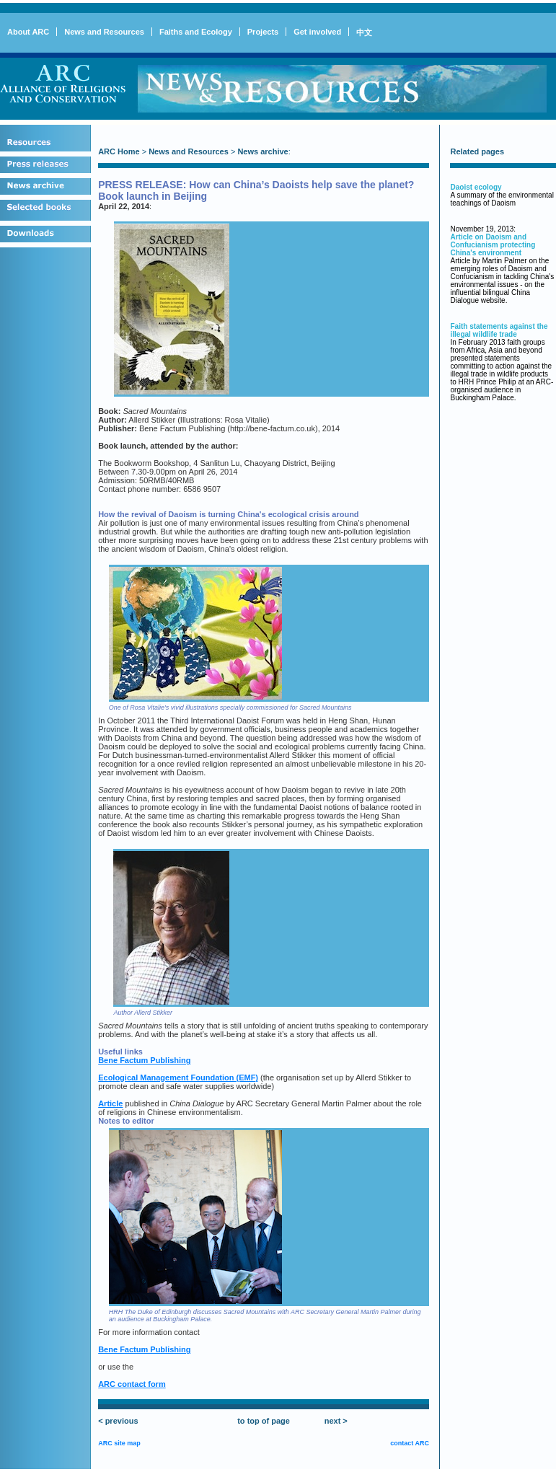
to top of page (263, 1420)
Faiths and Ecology (195, 31)
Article (110, 1103)
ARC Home (118, 151)
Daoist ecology (475, 187)
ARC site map (119, 1443)
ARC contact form (132, 1384)
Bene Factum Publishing (144, 1060)
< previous (118, 1420)
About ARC (28, 31)
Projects (262, 31)
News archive (262, 151)
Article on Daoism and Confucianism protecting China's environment (492, 245)
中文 (364, 32)
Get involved (317, 31)
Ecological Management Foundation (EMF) (178, 1077)
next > (336, 1420)
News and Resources (104, 31)
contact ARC (409, 1443)
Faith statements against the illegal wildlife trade (498, 330)
